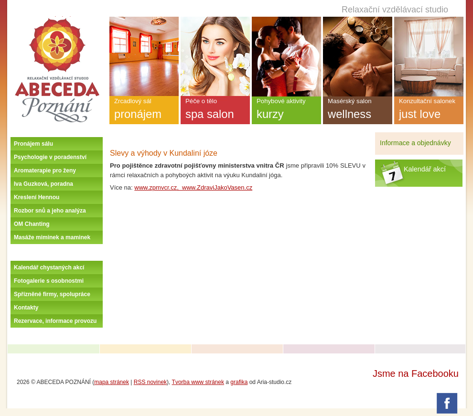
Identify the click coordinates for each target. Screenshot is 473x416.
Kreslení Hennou (36, 197)
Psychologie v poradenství (50, 157)
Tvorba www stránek (198, 382)
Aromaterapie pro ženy (45, 170)
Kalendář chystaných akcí (49, 267)
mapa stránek (111, 382)
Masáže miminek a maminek (52, 237)
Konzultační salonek (428, 110)
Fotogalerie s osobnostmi (49, 280)
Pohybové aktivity (286, 110)
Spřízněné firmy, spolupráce (52, 294)
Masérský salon (357, 110)
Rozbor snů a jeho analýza (50, 210)
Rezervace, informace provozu (55, 321)
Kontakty (26, 307)
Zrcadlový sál (144, 110)
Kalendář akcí (425, 169)
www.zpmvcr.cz (155, 187)
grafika (238, 382)
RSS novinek (150, 382)
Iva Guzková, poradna (43, 184)
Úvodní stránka (57, 20)
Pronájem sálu (33, 143)
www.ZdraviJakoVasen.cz (217, 187)
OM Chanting (32, 224)
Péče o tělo (215, 110)
